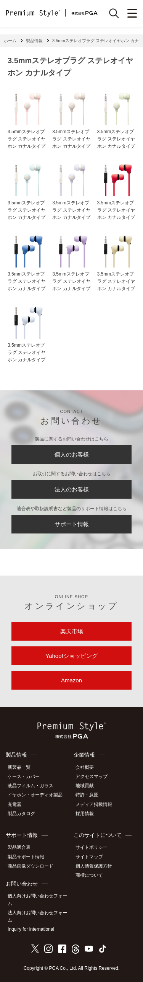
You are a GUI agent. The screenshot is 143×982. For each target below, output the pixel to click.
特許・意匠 (87, 795)
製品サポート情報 (26, 857)
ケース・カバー (24, 776)
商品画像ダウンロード (30, 866)
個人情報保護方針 (94, 866)
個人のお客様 (72, 454)
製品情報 (34, 40)
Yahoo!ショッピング (71, 655)
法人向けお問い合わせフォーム (37, 916)
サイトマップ (89, 857)
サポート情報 (72, 524)
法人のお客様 (72, 489)
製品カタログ (21, 813)
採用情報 (85, 813)
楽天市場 (71, 631)
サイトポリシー (92, 847)
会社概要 (85, 767)
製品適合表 (19, 847)
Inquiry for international (31, 929)
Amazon (71, 680)
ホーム (10, 40)
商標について (89, 875)
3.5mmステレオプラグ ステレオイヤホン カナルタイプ (26, 139)
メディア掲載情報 (94, 804)
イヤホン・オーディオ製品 (35, 795)
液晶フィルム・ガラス (30, 785)
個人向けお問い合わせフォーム (37, 899)
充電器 (14, 804)
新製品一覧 (19, 767)
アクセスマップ (92, 776)
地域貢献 (85, 785)
